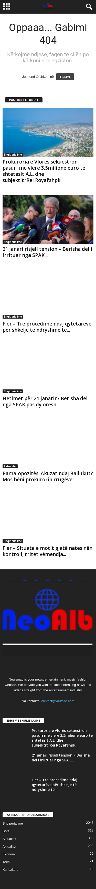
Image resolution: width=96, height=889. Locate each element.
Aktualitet (10, 466)
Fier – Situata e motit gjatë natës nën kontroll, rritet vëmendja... (47, 551)
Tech (6, 862)
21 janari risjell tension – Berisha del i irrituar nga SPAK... (47, 252)
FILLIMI (65, 76)
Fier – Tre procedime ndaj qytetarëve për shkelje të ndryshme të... (47, 326)
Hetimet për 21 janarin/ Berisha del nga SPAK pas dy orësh (45, 401)
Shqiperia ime (13, 154)
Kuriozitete (10, 870)
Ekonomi (9, 854)
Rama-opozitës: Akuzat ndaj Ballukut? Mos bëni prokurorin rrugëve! (48, 476)
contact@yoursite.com (57, 701)
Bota (6, 831)
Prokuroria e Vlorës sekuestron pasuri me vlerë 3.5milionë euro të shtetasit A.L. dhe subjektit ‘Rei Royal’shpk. (44, 171)
